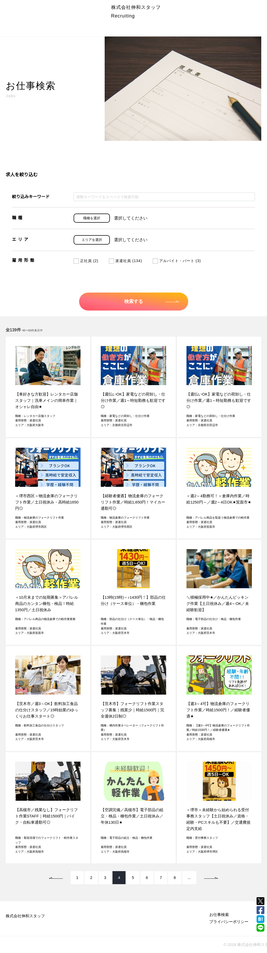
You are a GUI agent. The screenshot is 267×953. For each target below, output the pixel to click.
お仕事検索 (219, 914)
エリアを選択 (92, 240)
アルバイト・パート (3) (177, 261)
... (189, 877)
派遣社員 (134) (125, 261)
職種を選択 (91, 218)
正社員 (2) (86, 261)
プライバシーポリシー (228, 921)
